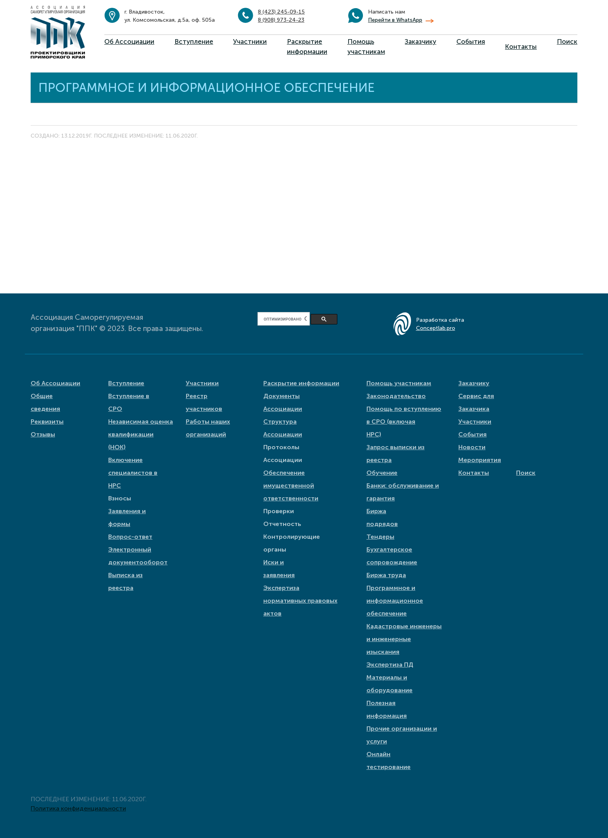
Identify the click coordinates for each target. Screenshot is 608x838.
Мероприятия (479, 460)
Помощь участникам (398, 383)
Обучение (381, 472)
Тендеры (380, 536)
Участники (250, 41)
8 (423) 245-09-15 (281, 12)
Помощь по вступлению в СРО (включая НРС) (403, 421)
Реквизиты (47, 421)
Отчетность (282, 524)
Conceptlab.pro (435, 328)
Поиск (567, 41)
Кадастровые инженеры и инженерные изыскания (404, 638)
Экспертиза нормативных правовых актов (300, 600)
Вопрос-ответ (130, 536)
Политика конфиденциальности (78, 808)
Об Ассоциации (129, 41)
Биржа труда (386, 575)
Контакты (521, 46)
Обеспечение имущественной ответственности (290, 485)
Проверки (278, 511)
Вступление (193, 41)
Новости (471, 447)
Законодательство (396, 396)
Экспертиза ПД (389, 664)
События (470, 41)
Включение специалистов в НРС (132, 472)
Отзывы (43, 434)
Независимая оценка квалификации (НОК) (140, 434)
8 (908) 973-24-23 (281, 20)
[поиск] (285, 319)
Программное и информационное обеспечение (394, 600)
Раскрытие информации (301, 383)
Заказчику (420, 41)
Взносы (119, 498)
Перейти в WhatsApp (395, 20)
